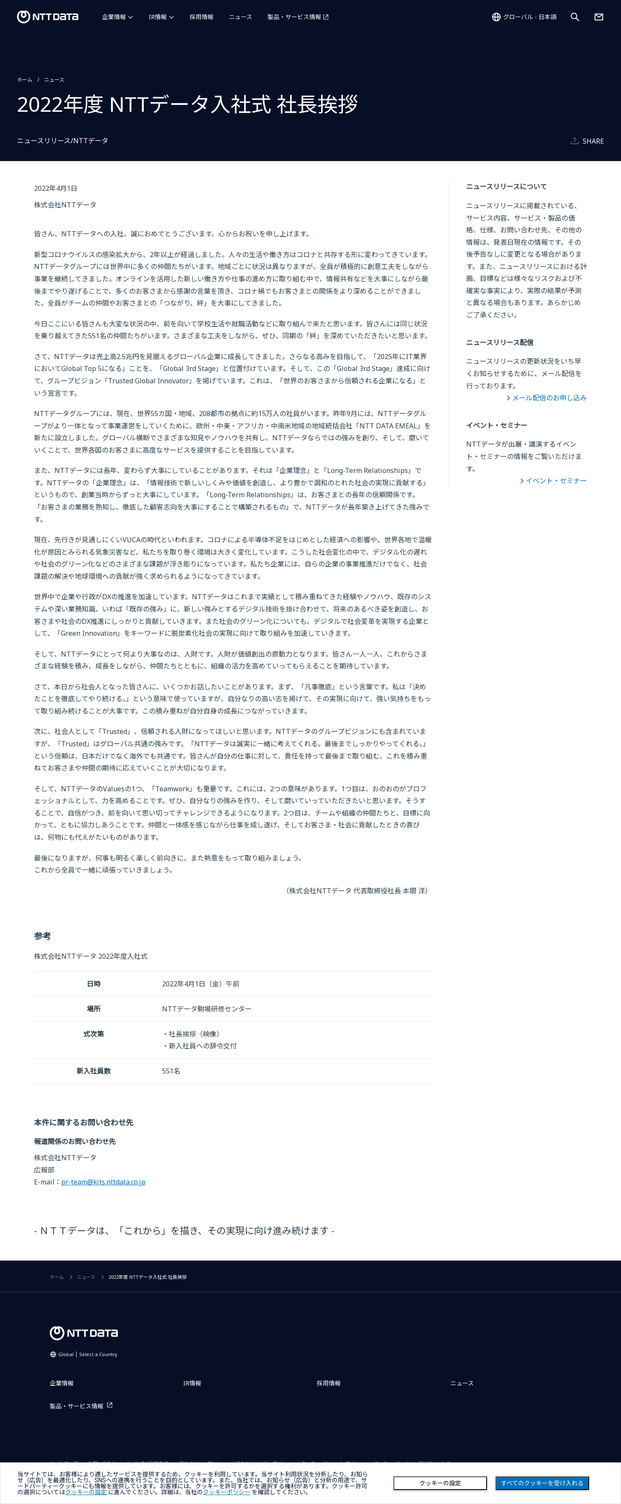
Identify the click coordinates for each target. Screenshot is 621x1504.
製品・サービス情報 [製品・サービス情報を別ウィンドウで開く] (294, 17)
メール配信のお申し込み (549, 397)
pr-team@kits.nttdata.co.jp (103, 1182)
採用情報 (202, 17)
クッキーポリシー (227, 1492)
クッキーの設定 (440, 1483)
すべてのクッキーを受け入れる (542, 1483)
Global (87, 1354)
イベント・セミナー (556, 480)
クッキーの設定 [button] (86, 1492)
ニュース (240, 17)
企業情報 (114, 17)
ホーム (24, 79)
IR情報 (158, 17)
